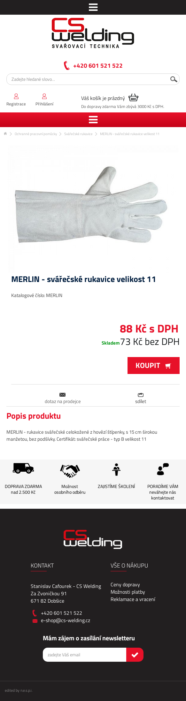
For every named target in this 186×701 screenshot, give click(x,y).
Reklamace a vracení (133, 599)
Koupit (154, 365)
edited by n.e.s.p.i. (18, 690)
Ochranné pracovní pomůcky (36, 133)
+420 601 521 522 (98, 65)
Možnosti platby (128, 592)
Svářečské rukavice (78, 133)
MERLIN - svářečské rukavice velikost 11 (129, 133)
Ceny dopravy (125, 584)
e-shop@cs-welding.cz (65, 620)
